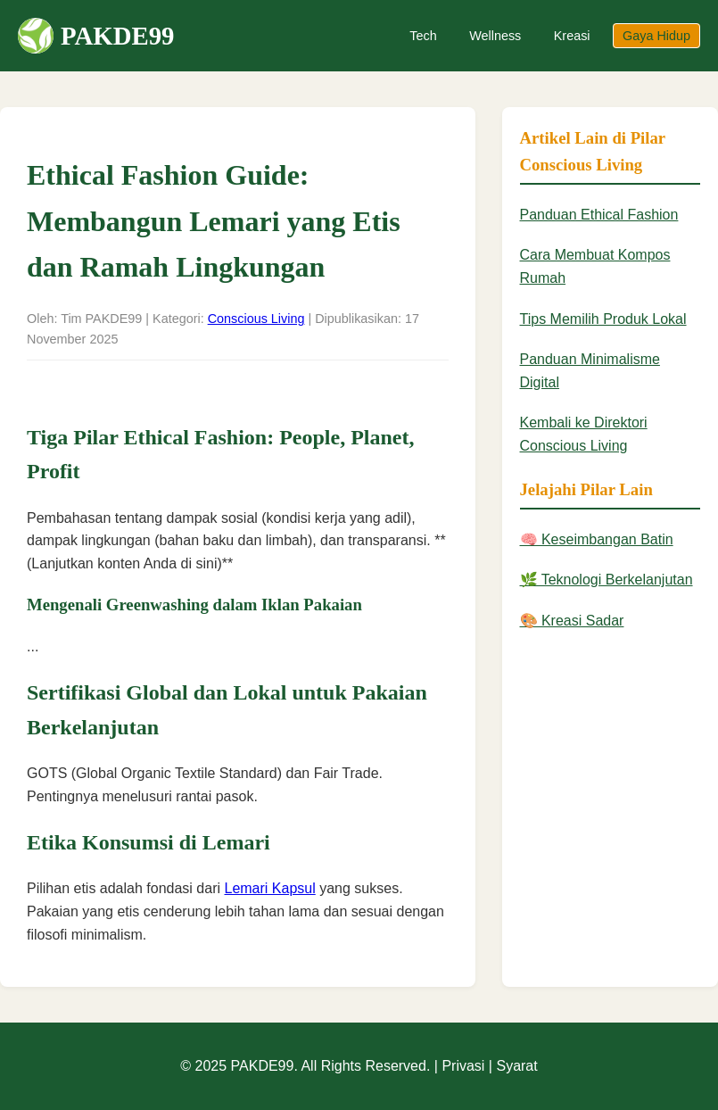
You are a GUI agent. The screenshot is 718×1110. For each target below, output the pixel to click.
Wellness (495, 36)
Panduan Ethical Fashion (599, 214)
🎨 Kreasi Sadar (572, 620)
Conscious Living (256, 318)
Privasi (463, 1065)
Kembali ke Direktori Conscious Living (584, 434)
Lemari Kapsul (269, 888)
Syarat (516, 1065)
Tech (422, 36)
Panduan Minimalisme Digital (590, 371)
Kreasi (572, 36)
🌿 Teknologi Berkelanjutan (606, 579)
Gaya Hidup (656, 36)
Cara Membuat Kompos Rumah (595, 266)
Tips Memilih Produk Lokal (603, 319)
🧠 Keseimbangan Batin (596, 539)
